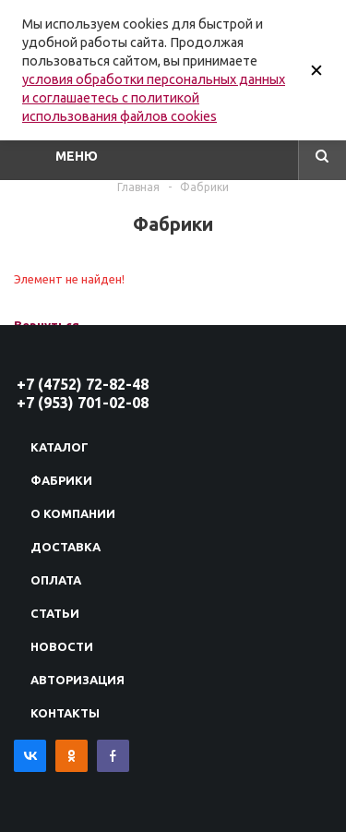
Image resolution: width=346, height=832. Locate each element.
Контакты (65, 712)
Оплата (55, 579)
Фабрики (61, 480)
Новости (61, 646)
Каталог (59, 446)
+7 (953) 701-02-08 (83, 402)
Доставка (65, 546)
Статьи (54, 613)
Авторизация (77, 679)
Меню (76, 156)
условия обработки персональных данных (153, 79)
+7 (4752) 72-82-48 (83, 384)
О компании (72, 513)
